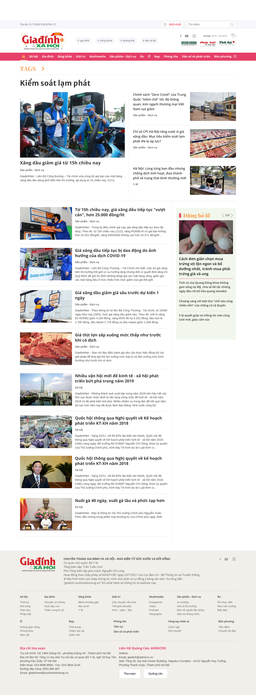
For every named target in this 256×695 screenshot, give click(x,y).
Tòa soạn (130, 673)
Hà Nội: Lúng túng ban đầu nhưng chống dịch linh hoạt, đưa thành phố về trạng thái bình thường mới (159, 173)
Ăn (142, 56)
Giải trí (80, 56)
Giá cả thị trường (187, 606)
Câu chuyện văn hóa (124, 602)
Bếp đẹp (222, 610)
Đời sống (25, 606)
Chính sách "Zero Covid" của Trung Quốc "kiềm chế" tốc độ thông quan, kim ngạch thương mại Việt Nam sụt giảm (159, 101)
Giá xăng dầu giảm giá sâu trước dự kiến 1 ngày (117, 295)
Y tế (135, 184)
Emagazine (155, 602)
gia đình (84, 40)
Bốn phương (222, 56)
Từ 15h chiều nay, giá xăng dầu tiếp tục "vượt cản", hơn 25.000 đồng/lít (120, 212)
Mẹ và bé (150, 40)
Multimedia (97, 56)
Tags (32, 68)
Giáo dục (25, 610)
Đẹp (157, 56)
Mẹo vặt (24, 634)
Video (152, 606)
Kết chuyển (174, 630)
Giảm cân (74, 634)
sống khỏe (106, 40)
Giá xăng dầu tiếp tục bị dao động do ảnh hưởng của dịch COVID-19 (115, 253)
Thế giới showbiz (122, 606)
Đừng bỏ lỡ (196, 215)
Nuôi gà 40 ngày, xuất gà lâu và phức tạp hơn (120, 500)
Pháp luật (25, 614)
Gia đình (48, 56)
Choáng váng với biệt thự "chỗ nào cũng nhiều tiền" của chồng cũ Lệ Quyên (206, 303)
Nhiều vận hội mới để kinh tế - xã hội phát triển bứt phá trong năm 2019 (117, 378)
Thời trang (75, 627)
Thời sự (24, 602)
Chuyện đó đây (227, 630)
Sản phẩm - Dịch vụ (123, 56)
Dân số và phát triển (196, 56)
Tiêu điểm (224, 627)
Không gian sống (30, 627)
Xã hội (33, 56)
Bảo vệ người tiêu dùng (190, 610)
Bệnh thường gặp (88, 602)
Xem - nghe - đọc (122, 610)
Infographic (155, 614)
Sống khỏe (65, 56)
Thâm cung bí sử (54, 610)
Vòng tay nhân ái (178, 621)
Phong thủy (26, 630)
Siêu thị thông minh (188, 614)
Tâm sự (118, 626)
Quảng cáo (155, 673)
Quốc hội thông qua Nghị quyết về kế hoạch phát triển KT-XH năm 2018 (118, 461)
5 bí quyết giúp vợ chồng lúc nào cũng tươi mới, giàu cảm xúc (204, 318)
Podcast (154, 610)
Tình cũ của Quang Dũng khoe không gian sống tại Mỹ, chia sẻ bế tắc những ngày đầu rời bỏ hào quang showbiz (204, 287)
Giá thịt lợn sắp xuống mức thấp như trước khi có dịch (118, 337)
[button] (223, 215)
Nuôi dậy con (52, 606)
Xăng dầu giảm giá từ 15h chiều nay (60, 163)
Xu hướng (183, 602)
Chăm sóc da (76, 630)
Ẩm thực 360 (224, 602)
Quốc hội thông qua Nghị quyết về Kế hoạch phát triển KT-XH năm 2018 (118, 420)
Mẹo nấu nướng (226, 606)
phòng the (129, 40)
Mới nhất (172, 24)
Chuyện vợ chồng (54, 602)
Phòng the (171, 56)
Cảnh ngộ (174, 627)
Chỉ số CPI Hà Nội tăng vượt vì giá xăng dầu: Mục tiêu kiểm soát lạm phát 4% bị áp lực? (159, 136)
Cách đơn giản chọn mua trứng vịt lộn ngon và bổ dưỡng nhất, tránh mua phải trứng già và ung (204, 266)
